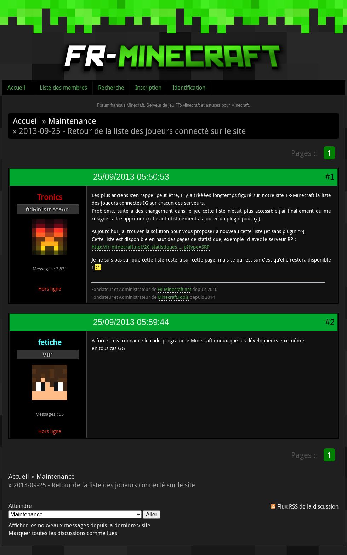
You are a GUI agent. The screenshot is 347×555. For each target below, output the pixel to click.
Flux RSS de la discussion (308, 506)
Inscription (148, 87)
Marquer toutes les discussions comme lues (62, 533)
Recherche (111, 87)
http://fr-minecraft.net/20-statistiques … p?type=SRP (151, 246)
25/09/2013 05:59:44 (131, 322)
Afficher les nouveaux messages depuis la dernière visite (79, 525)
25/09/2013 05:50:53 (131, 176)
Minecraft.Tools (173, 297)
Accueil (16, 87)
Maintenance (72, 121)
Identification (188, 87)
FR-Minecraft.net (174, 289)
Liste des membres (63, 87)
